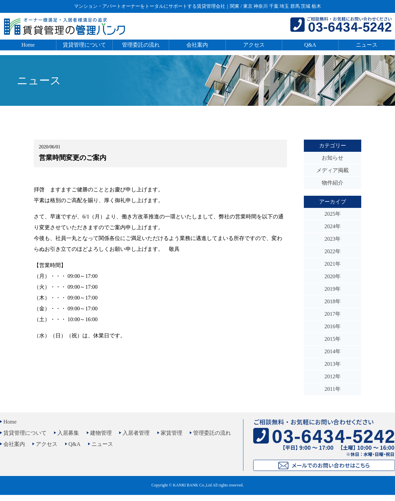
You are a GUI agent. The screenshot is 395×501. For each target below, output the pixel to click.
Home (28, 45)
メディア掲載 (332, 170)
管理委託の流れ (141, 45)
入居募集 (68, 433)
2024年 (332, 226)
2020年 (332, 276)
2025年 (332, 214)
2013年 (332, 364)
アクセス (254, 45)
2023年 (332, 239)
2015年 (332, 339)
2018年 (332, 301)
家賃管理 (171, 433)
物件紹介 (332, 183)
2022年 (332, 251)
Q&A (310, 45)
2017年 (332, 314)
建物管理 (101, 433)
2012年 (332, 376)
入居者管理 (136, 433)
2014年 (332, 351)
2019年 (332, 289)
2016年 (332, 326)
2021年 (332, 264)
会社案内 (197, 45)
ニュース (366, 45)
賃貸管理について (84, 45)
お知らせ (332, 158)
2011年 (332, 389)
